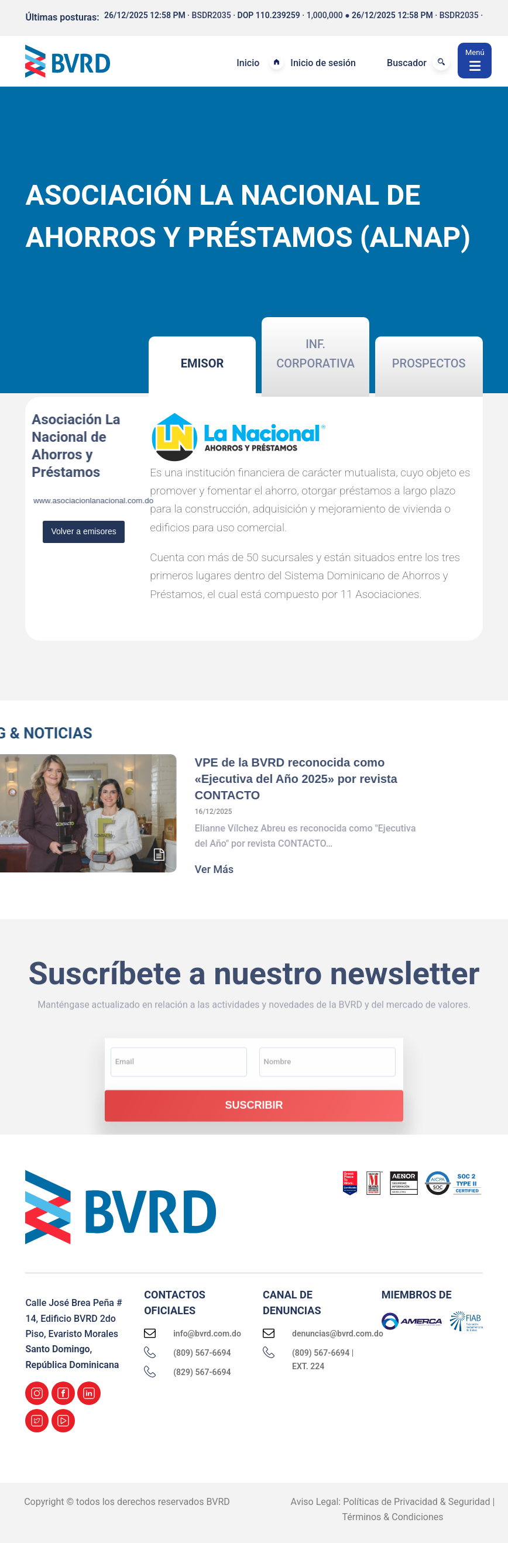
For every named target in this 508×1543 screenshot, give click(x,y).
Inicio (247, 62)
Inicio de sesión (323, 62)
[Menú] (475, 60)
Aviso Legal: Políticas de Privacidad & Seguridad (390, 1501)
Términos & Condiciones (393, 1517)
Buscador (407, 62)
